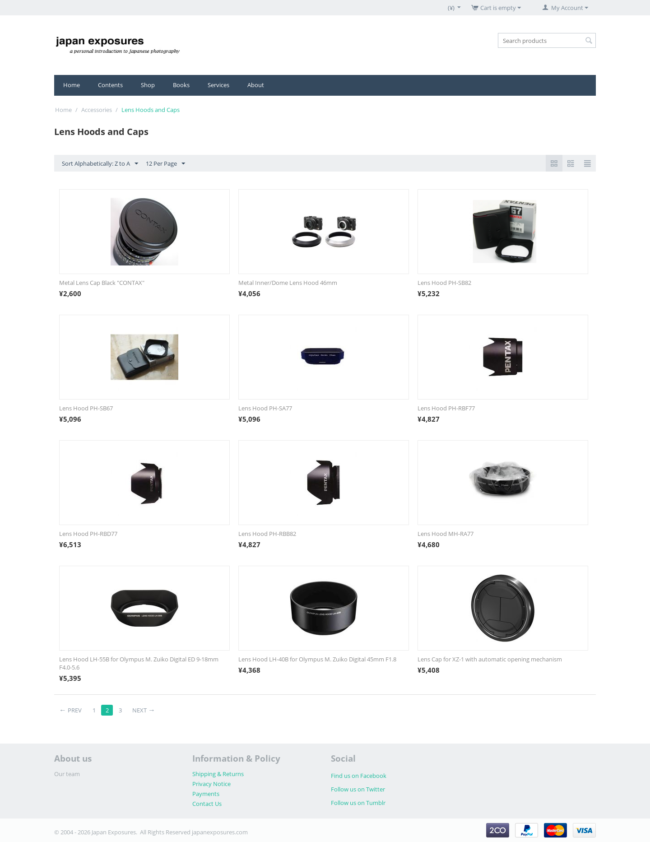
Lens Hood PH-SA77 (265, 408)
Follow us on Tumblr (358, 803)
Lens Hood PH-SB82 (444, 283)
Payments (205, 794)
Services (218, 85)
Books (181, 85)
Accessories (96, 110)
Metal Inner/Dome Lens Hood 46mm (287, 283)
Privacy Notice (211, 784)
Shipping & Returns (218, 774)
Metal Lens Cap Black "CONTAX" (101, 283)
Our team (67, 774)
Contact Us (207, 804)
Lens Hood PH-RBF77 (446, 408)
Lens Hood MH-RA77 (446, 534)
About (255, 85)
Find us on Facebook (358, 776)
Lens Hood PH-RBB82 (267, 534)
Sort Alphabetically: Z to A (100, 163)
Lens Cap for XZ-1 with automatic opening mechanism (490, 659)
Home (71, 85)
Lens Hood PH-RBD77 (88, 534)
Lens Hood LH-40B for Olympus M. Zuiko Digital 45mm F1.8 (317, 659)
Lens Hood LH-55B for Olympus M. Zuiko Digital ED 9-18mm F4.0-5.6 (138, 663)
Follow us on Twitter (358, 789)
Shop (148, 85)
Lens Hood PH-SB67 (86, 408)
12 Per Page (165, 163)
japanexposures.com (220, 832)
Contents (110, 85)
